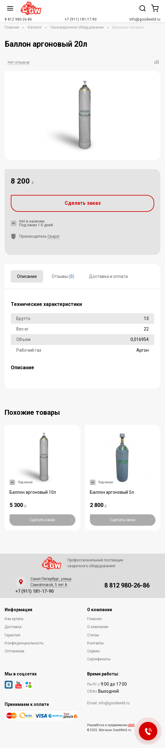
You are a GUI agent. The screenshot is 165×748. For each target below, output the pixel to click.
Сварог (53, 236)
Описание (27, 276)
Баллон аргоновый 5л (112, 492)
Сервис (93, 651)
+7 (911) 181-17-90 (81, 19)
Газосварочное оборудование (77, 27)
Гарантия (12, 635)
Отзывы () (63, 276)
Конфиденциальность (24, 643)
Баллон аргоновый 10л (33, 492)
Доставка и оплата (108, 276)
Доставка (13, 627)
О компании (97, 627)
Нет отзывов (19, 62)
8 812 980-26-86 (18, 19)
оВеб (131, 725)
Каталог (35, 27)
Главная (12, 27)
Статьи (93, 635)
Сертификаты (99, 659)
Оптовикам (14, 651)
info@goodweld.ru (144, 19)
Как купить (14, 619)
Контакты (95, 643)
